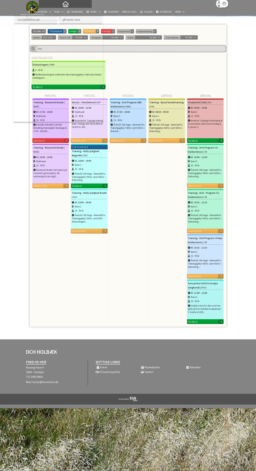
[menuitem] (48, 12)
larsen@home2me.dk (45, 382)
